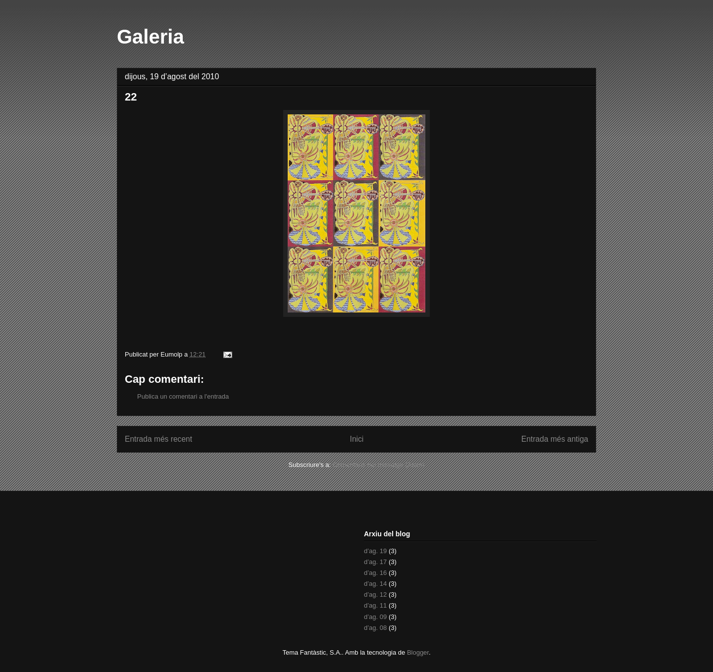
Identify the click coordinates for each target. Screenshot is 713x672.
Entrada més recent (158, 439)
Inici (357, 439)
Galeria (150, 37)
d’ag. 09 (375, 616)
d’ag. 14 (375, 583)
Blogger (418, 652)
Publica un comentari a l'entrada (183, 396)
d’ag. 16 (375, 572)
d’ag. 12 (375, 594)
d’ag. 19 (375, 551)
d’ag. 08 (375, 627)
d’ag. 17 (375, 562)
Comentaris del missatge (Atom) (379, 464)
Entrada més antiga (554, 439)
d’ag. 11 (375, 605)
